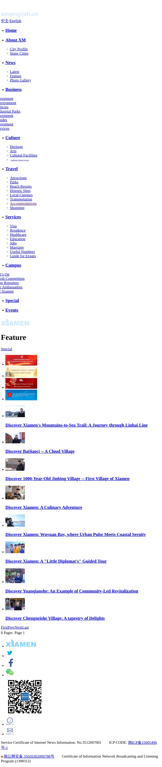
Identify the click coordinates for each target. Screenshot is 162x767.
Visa (13, 226)
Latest (14, 72)
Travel (11, 168)
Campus (13, 265)
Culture (12, 137)
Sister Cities (19, 53)
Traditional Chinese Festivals (19, 160)
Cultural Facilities (23, 155)
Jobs (13, 243)
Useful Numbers (22, 252)
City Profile (19, 49)
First (4, 627)
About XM (15, 40)
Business (13, 89)
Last (25, 627)
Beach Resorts (21, 186)
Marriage (17, 247)
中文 (5, 21)
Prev (11, 627)
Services (13, 216)
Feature (15, 76)
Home (11, 30)
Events (11, 310)
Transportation (21, 199)
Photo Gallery (20, 80)
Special (12, 300)
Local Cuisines (21, 195)
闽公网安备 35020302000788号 (27, 756)
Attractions (18, 178)
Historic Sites (20, 191)
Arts (13, 151)
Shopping (17, 208)
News (10, 62)
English (15, 21)
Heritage (16, 147)
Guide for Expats (23, 256)
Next (18, 627)
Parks (14, 182)
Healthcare (18, 234)
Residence (18, 230)
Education (17, 239)
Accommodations (23, 203)
